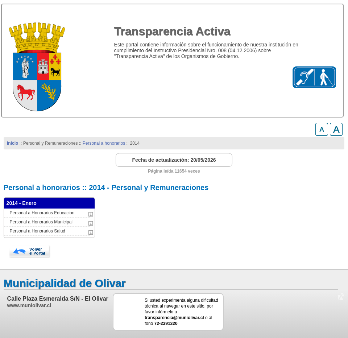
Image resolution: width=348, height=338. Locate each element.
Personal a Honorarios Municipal (41, 221)
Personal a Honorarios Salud (37, 231)
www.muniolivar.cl (29, 305)
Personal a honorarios (104, 143)
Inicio (12, 143)
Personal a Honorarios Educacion (42, 212)
